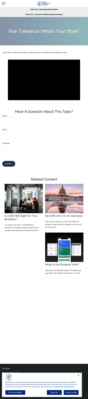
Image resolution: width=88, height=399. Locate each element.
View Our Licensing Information (44, 9)
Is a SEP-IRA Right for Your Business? (21, 217)
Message (6, 143)
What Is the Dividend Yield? (62, 264)
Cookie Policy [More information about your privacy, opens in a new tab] (58, 387)
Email (4, 129)
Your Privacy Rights (15, 392)
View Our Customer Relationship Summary (44, 14)
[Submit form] (8, 164)
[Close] (78, 375)
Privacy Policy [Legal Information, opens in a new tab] (69, 387)
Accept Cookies (71, 392)
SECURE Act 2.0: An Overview (63, 215)
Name (4, 116)
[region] (42, 385)
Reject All (54, 392)
